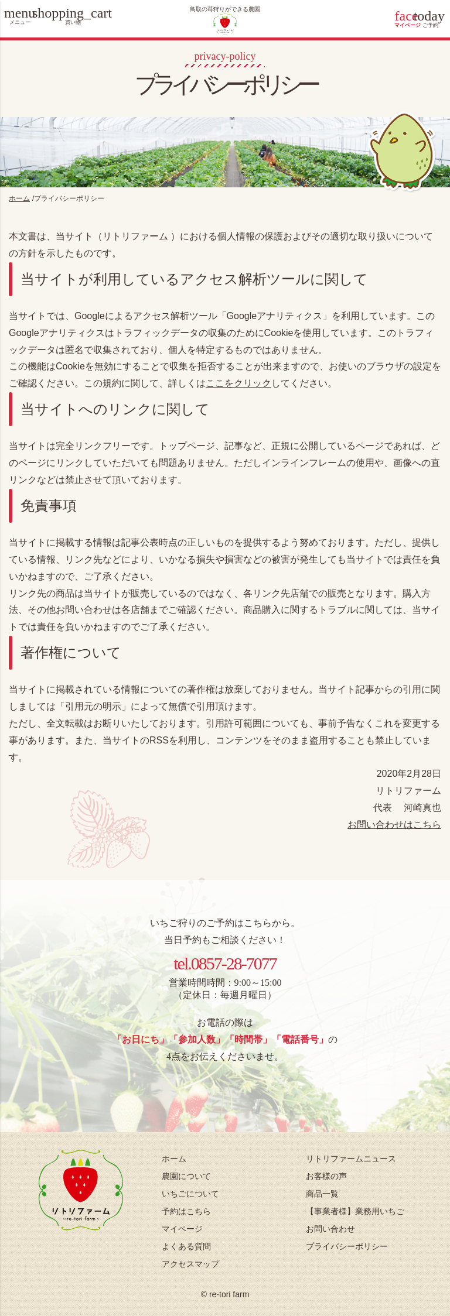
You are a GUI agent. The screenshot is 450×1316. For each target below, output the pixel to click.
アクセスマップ (190, 1264)
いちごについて (190, 1193)
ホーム (174, 1158)
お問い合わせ (330, 1228)
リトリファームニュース (351, 1158)
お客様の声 (326, 1176)
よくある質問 (186, 1246)
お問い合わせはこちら (394, 825)
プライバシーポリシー (347, 1246)
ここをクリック (238, 383)
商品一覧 (322, 1193)
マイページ (182, 1228)
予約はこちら (186, 1211)
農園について (186, 1176)
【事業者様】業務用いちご (355, 1211)
